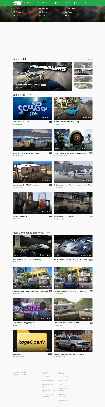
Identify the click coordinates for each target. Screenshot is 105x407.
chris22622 (18, 124)
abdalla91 (59, 187)
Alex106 (17, 219)
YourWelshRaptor (61, 155)
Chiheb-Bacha (19, 356)
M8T (16, 325)
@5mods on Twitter (64, 389)
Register (78, 3)
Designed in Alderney (20, 372)
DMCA (61, 385)
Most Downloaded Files (47, 386)
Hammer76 (18, 293)
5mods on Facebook (63, 396)
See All (90, 59)
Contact (61, 373)
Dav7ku (17, 262)
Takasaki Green (61, 356)
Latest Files (45, 373)
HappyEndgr (19, 155)
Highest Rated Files (48, 391)
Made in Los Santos (19, 374)
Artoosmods (18, 187)
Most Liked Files (47, 381)
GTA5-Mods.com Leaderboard (47, 396)
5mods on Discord (63, 402)
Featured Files (46, 377)
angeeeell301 (60, 124)
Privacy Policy (64, 377)
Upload (58, 3)
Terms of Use (63, 381)
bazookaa (59, 325)
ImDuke (58, 262)
